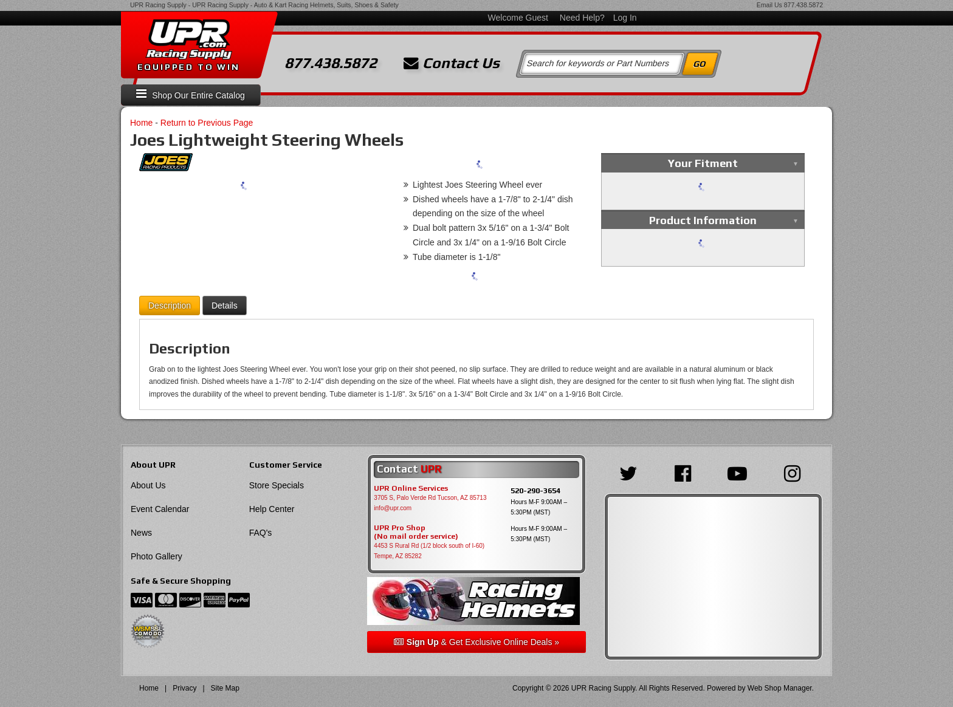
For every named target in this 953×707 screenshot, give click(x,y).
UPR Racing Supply (158, 5)
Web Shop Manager (780, 688)
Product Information (703, 220)
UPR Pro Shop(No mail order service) (416, 532)
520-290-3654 (535, 490)
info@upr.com (392, 508)
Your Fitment (703, 163)
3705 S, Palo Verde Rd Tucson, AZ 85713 (430, 497)
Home (141, 123)
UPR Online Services (411, 488)
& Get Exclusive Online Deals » (476, 642)
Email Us (769, 5)
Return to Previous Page (206, 123)
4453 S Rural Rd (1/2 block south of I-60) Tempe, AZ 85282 (429, 550)
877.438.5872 (803, 5)
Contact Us (452, 63)
